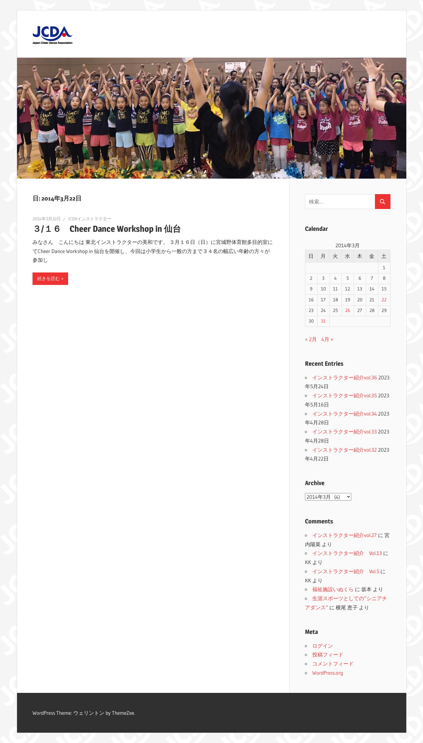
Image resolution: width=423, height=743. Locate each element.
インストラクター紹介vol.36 (344, 377)
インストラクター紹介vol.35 (344, 395)
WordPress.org (327, 672)
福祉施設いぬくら (333, 589)
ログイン (322, 645)
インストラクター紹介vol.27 (344, 535)
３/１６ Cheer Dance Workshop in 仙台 (111, 229)
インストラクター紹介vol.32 (344, 450)
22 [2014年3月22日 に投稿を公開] (384, 300)
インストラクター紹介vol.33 (344, 431)
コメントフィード (333, 663)
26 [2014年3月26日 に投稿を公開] (347, 310)
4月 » (327, 339)
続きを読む (48, 278)
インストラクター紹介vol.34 (344, 413)
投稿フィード (327, 654)
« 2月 (311, 339)
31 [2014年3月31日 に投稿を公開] (323, 321)
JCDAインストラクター (89, 218)
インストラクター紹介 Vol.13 (347, 553)
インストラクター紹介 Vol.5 (345, 571)
